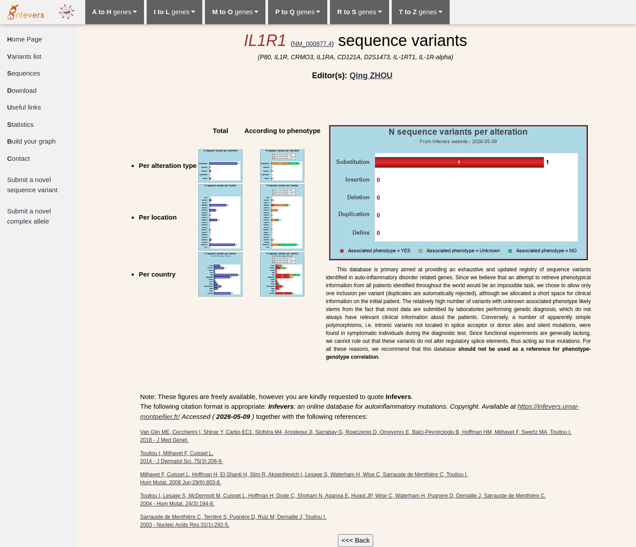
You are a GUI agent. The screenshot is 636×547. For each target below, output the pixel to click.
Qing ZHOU (370, 75)
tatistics (20, 124)
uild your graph (31, 141)
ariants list (24, 56)
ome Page (24, 39)
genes (114, 11)
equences (23, 73)
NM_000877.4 (312, 43)
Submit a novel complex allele (29, 216)
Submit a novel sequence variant (32, 185)
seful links (24, 107)
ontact (18, 158)
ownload (22, 90)
